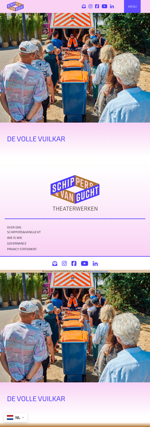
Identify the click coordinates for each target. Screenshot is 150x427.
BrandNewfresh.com (99, 271)
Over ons (14, 227)
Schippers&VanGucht (24, 232)
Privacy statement (22, 249)
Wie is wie (14, 237)
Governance (16, 243)
